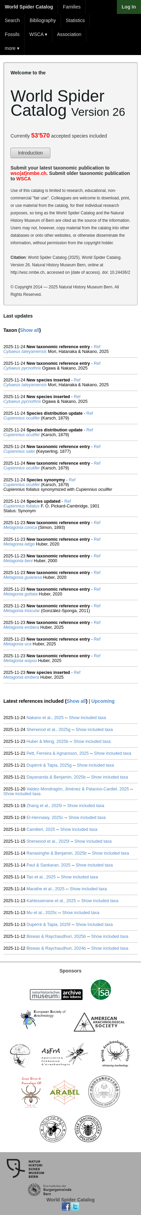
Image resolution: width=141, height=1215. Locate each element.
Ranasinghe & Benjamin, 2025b (57, 853)
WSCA (23, 178)
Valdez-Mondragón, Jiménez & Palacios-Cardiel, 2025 (78, 789)
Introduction (30, 153)
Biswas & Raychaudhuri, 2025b (56, 936)
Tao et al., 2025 (41, 877)
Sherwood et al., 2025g (49, 729)
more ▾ (12, 48)
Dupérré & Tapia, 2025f (48, 924)
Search (12, 20)
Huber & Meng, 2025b (47, 741)
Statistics (75, 20)
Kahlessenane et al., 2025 (51, 900)
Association (69, 34)
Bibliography (43, 20)
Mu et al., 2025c (42, 912)
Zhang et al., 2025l (44, 805)
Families (72, 7)
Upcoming (102, 701)
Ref (97, 346)
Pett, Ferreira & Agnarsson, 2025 (58, 753)
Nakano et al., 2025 (45, 717)
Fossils (12, 34)
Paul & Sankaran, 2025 (49, 865)
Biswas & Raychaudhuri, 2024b (56, 948)
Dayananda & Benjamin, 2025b (56, 777)
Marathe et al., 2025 (46, 889)
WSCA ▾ (38, 34)
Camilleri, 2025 (41, 829)
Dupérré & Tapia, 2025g (49, 765)
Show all (29, 330)
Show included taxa (87, 717)
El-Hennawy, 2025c (45, 817)
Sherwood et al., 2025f (48, 841)
